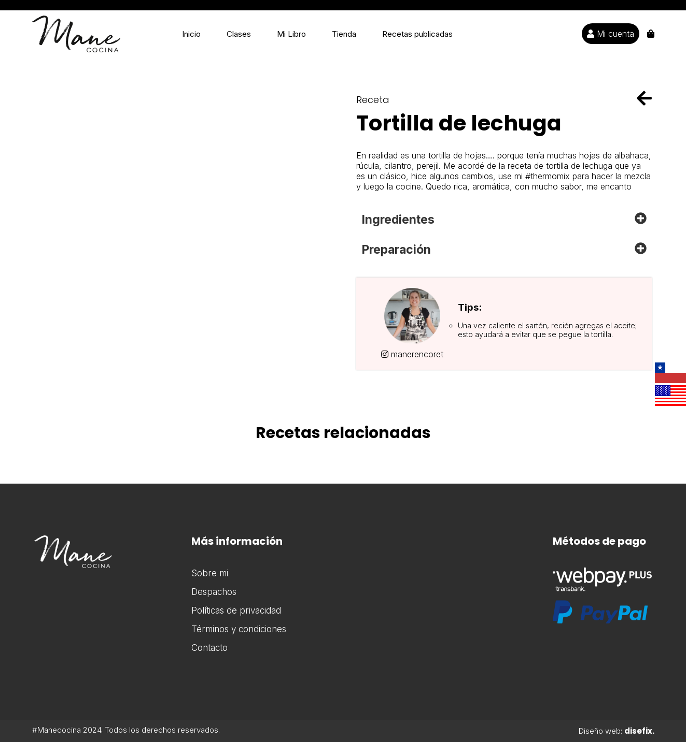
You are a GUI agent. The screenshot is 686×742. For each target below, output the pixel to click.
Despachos (213, 592)
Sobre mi (209, 573)
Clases (239, 34)
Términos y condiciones (238, 629)
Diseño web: (616, 731)
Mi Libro (291, 34)
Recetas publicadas (417, 34)
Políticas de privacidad (236, 610)
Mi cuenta (610, 33)
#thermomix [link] (547, 176)
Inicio (191, 34)
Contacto (209, 648)
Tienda (344, 34)
